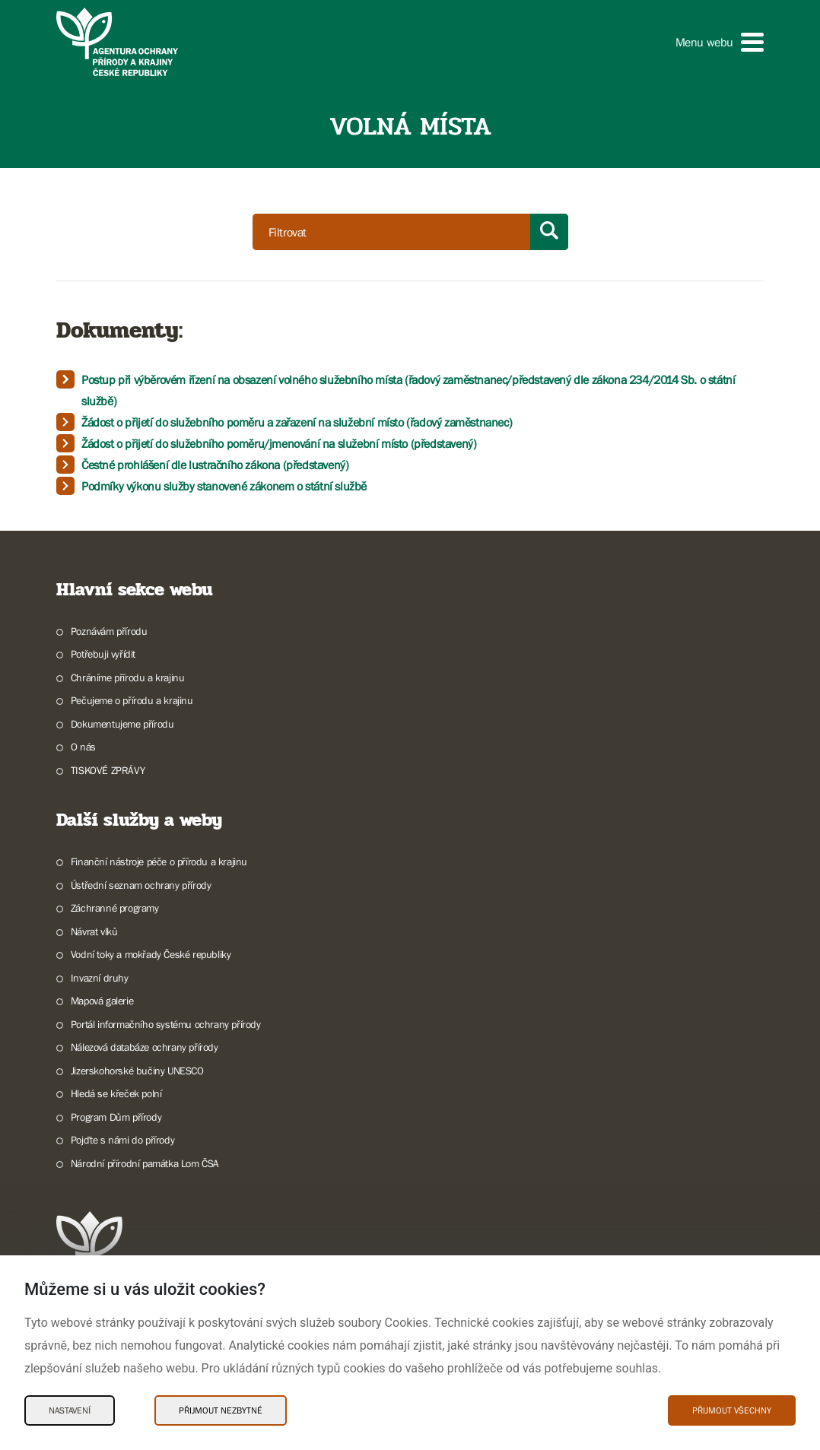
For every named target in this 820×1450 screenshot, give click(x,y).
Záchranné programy (115, 908)
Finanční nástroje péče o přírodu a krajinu (159, 861)
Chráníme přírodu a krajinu (128, 677)
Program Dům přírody (116, 1117)
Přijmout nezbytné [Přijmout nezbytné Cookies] (220, 1410)
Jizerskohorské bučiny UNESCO (137, 1070)
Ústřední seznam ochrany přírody (141, 885)
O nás (83, 747)
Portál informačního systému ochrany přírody (166, 1024)
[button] (719, 42)
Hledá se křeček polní (116, 1093)
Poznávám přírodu (109, 631)
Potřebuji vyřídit (103, 654)
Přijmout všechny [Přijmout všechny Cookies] (731, 1410)
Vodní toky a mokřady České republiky (151, 954)
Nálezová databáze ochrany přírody (144, 1047)
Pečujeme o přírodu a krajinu (132, 700)
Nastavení (70, 1410)
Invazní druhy (100, 978)
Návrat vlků (94, 931)
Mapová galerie (102, 1001)
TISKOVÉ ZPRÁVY (108, 770)
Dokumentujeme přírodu (122, 724)
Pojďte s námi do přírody (122, 1140)
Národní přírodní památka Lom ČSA (145, 1163)
